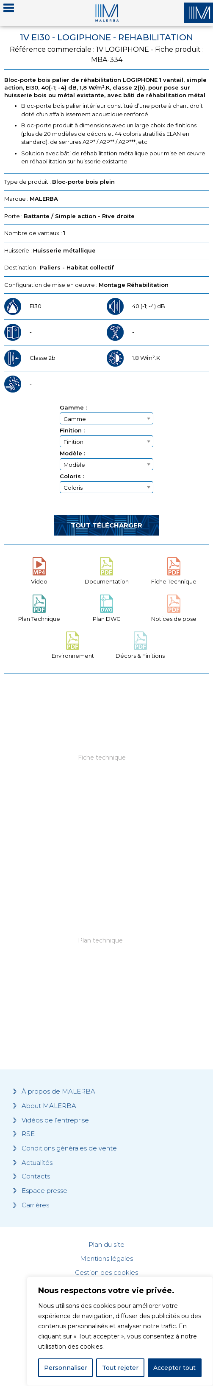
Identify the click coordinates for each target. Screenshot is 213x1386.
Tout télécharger (106, 525)
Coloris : (72, 476)
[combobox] (106, 418)
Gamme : (73, 407)
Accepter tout (174, 1368)
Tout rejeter (120, 1368)
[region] (120, 1331)
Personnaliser (65, 1368)
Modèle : (72, 453)
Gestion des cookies (106, 1273)
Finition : (72, 430)
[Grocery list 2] (106, 953)
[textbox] (106, 419)
